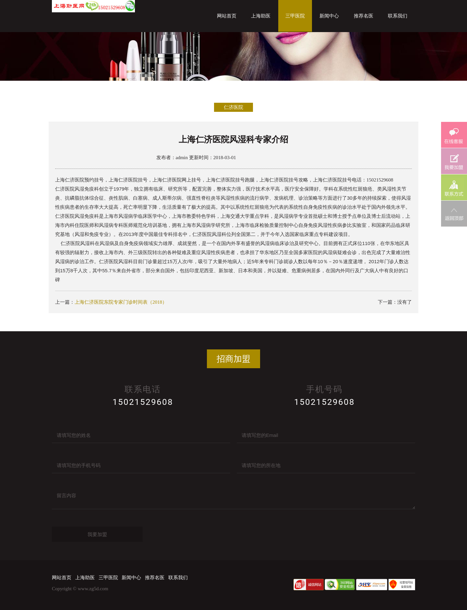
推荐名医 (363, 15)
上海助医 (260, 15)
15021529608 (143, 402)
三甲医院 (295, 15)
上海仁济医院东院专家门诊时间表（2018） (121, 302)
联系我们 (397, 15)
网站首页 (226, 15)
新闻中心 (329, 15)
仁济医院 (233, 107)
